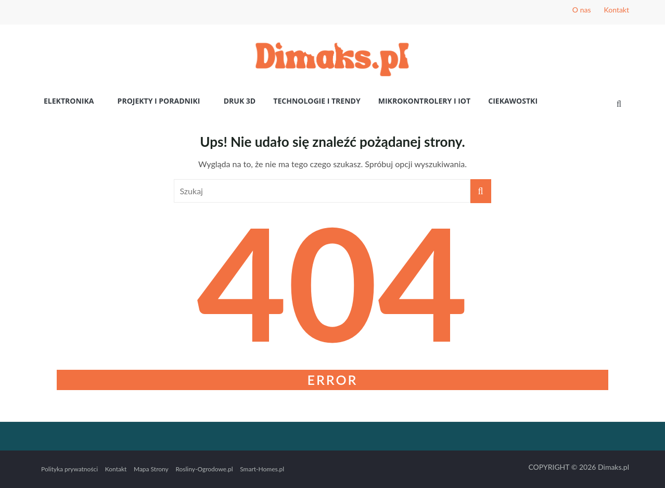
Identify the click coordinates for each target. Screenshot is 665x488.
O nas (581, 9)
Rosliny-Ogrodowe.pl (204, 469)
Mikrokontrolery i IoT (424, 101)
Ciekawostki (513, 101)
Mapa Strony (151, 469)
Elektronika (69, 101)
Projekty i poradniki (159, 101)
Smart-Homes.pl (262, 469)
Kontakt (616, 9)
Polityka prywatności (69, 469)
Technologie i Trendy (316, 101)
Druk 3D (240, 101)
